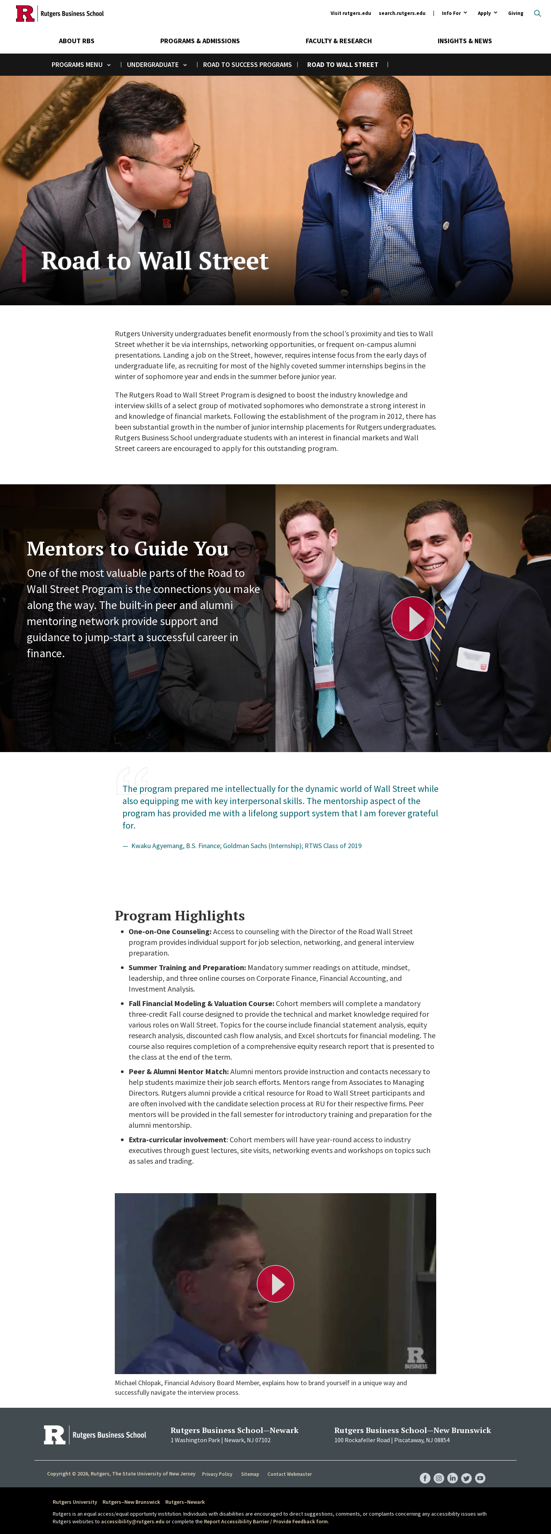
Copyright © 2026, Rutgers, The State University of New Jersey (121, 1473)
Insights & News (465, 40)
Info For (451, 13)
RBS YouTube (480, 1470)
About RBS (77, 40)
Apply (484, 13)
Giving (515, 13)
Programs (68, 64)
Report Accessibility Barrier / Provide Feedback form (266, 1521)
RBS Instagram (436, 1470)
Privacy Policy (217, 1473)
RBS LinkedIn (450, 1470)
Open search (537, 13)
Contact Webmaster (291, 1473)
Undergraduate (153, 64)
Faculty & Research (339, 40)
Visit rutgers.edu (351, 13)
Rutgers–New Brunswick (131, 1501)
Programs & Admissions (200, 40)
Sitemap (250, 1473)
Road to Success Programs (247, 64)
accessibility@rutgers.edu (133, 1521)
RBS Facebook (421, 1470)
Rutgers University (75, 1501)
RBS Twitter (465, 1470)
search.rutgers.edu (402, 13)
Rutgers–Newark (185, 1501)
